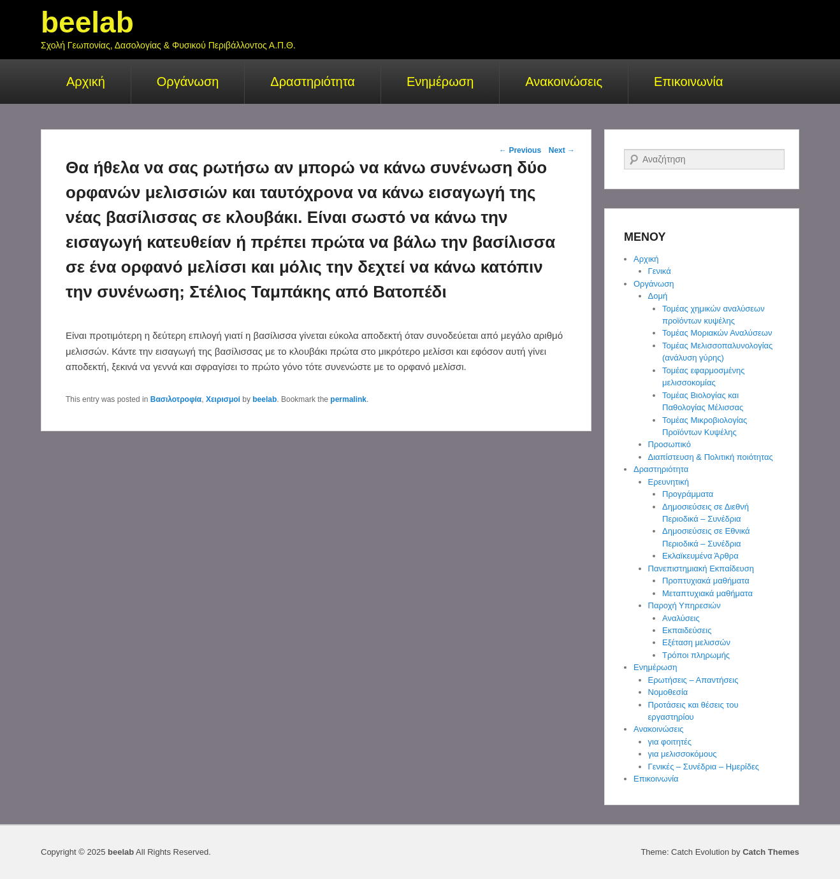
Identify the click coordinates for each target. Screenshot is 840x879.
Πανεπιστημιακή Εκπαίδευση (701, 568)
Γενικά (659, 271)
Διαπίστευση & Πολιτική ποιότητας (710, 457)
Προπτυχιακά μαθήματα (705, 580)
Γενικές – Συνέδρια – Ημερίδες (704, 766)
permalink (348, 399)
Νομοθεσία (668, 692)
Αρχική (85, 82)
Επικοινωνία (688, 82)
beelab (87, 22)
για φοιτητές (670, 742)
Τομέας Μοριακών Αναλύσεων (717, 333)
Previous (520, 150)
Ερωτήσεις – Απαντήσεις (693, 680)
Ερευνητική (668, 482)
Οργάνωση (188, 82)
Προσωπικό (669, 444)
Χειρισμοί (223, 399)
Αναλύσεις (681, 618)
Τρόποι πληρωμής (696, 655)
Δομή (658, 296)
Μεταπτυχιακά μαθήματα (707, 593)
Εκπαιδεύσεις (686, 630)
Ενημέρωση (440, 82)
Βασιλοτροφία (176, 399)
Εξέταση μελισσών (696, 642)
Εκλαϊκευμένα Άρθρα (700, 556)
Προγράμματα (687, 494)
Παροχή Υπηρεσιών (684, 605)
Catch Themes (770, 852)
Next (562, 150)
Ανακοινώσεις (563, 82)
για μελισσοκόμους (682, 754)
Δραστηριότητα (312, 82)
